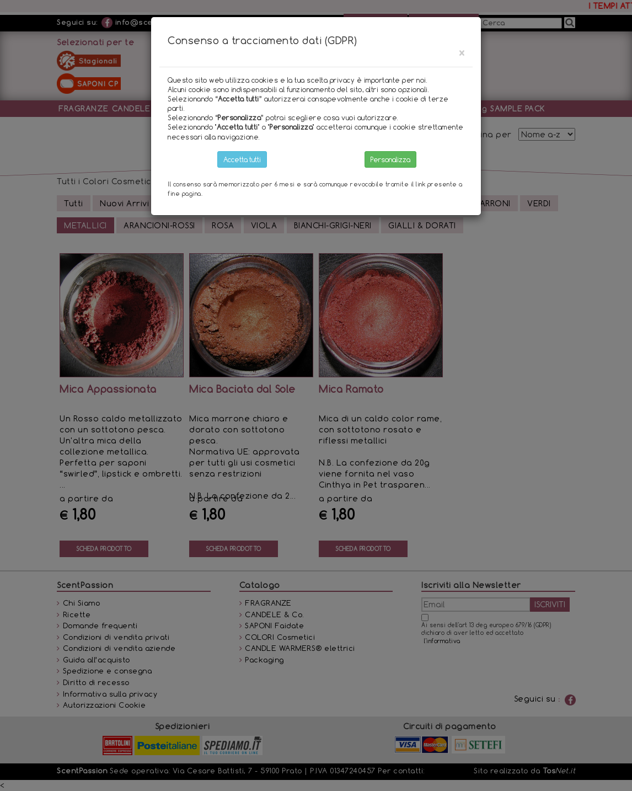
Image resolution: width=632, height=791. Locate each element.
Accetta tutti (242, 159)
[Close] (461, 52)
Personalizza (390, 159)
